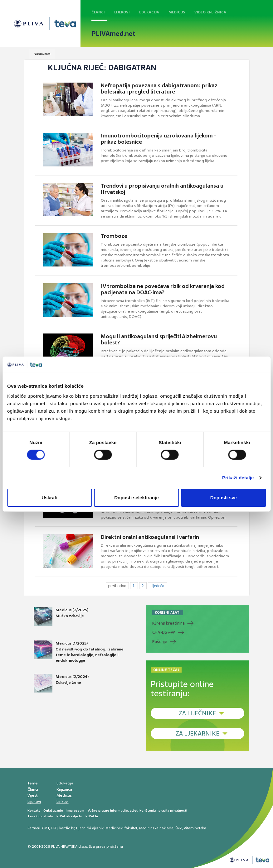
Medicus (176, 12)
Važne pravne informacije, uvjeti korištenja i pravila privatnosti (137, 810)
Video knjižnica (210, 12)
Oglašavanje (53, 810)
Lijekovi (122, 12)
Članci (98, 12)
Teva (31, 816)
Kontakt (33, 810)
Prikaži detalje (238, 477)
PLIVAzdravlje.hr (69, 816)
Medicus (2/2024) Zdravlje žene (61, 683)
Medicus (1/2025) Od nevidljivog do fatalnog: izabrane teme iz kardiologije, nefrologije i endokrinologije (79, 651)
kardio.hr (66, 828)
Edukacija (149, 12)
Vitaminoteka (195, 828)
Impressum (75, 810)
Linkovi (62, 801)
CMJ (45, 828)
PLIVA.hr (91, 816)
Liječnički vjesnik (90, 828)
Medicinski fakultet (121, 828)
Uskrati (49, 497)
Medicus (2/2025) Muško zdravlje (61, 616)
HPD (54, 828)
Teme (32, 783)
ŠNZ (178, 828)
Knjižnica (64, 789)
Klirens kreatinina (168, 623)
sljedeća (157, 586)
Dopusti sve (223, 497)
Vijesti (32, 795)
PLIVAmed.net (113, 34)
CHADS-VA (163, 632)
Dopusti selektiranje (136, 497)
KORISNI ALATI (168, 612)
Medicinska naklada (156, 828)
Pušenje (159, 641)
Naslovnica (42, 54)
